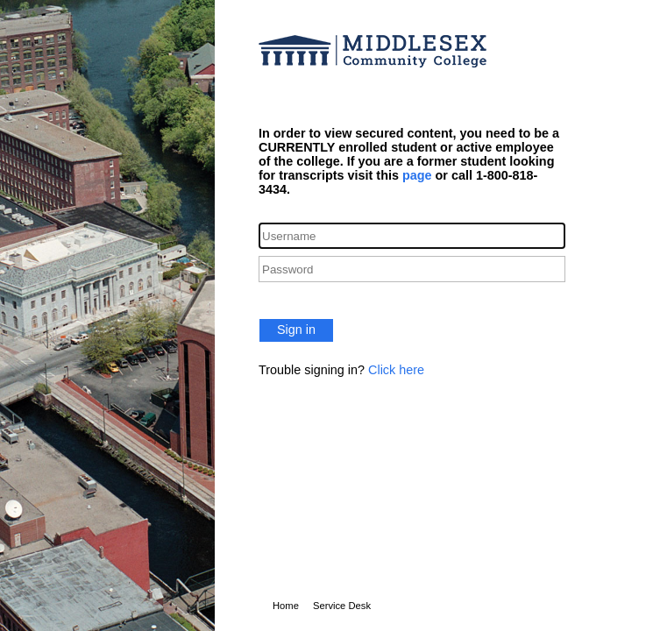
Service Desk (342, 605)
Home (286, 605)
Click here (396, 370)
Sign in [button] (296, 330)
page (417, 175)
